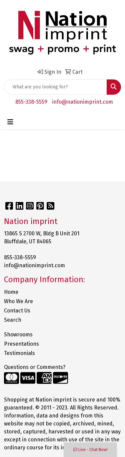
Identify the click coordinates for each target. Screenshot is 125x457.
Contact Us (17, 310)
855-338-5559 (31, 102)
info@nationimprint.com (82, 102)
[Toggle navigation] (10, 122)
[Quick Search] (55, 87)
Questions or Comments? (34, 367)
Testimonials (19, 353)
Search (12, 320)
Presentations (21, 344)
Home (11, 292)
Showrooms (18, 334)
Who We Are (18, 301)
